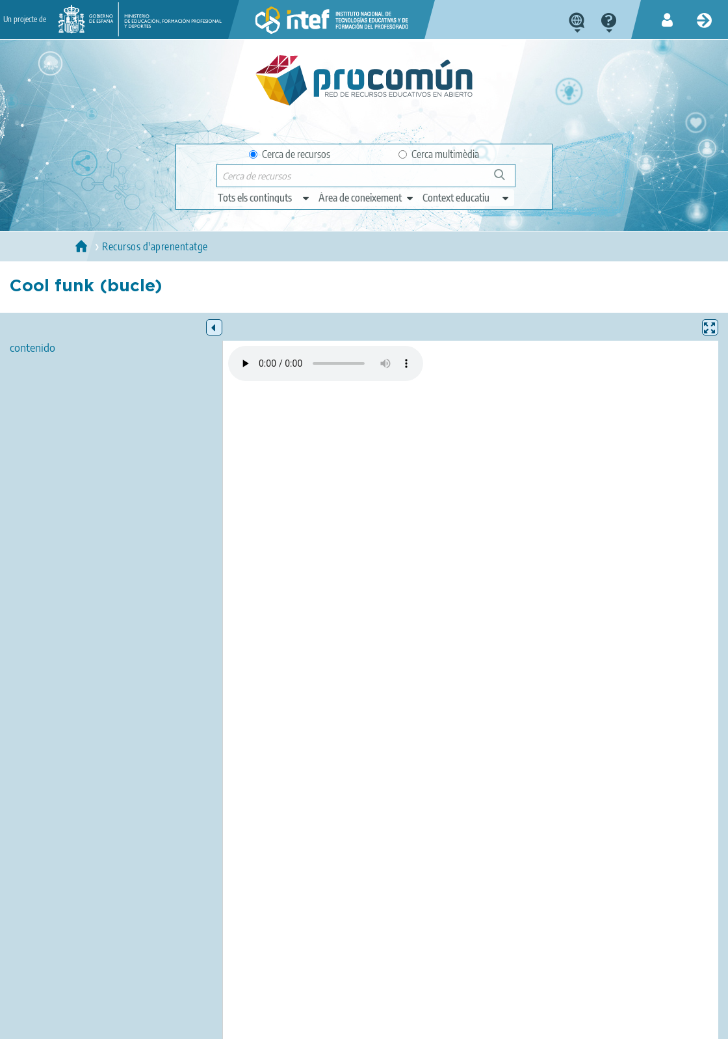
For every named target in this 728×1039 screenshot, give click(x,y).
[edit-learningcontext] (466, 197)
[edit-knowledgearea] (367, 197)
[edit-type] (264, 197)
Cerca (505, 179)
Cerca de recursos (289, 154)
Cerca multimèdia (438, 154)
